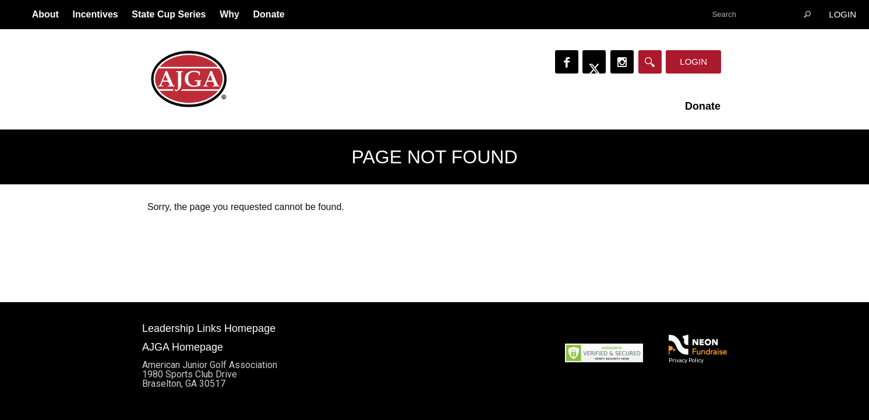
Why (229, 14)
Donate (269, 14)
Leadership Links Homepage (208, 328)
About (45, 14)
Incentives (95, 14)
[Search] (650, 62)
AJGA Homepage (182, 347)
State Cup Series (169, 14)
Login (842, 14)
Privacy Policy (686, 359)
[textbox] (761, 14)
